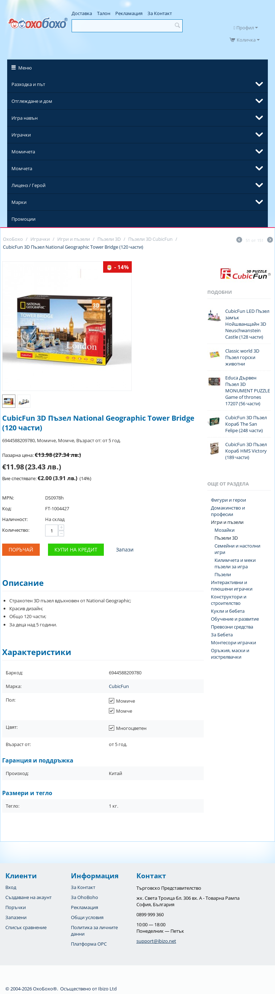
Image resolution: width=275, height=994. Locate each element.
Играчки (21, 135)
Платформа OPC (89, 944)
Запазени (15, 917)
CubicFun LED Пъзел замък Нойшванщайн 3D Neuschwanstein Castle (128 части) (247, 324)
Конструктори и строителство (228, 599)
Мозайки (224, 530)
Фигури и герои (228, 500)
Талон (103, 13)
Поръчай (21, 549)
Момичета (23, 151)
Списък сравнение (26, 927)
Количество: (15, 530)
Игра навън (24, 118)
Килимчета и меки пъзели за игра (235, 563)
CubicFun (119, 686)
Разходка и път (28, 84)
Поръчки (15, 907)
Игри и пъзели (227, 522)
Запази (125, 549)
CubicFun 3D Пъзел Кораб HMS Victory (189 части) (246, 450)
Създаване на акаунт (28, 897)
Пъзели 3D (226, 538)
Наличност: (15, 519)
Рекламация (129, 13)
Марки (18, 202)
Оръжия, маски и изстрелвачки (230, 653)
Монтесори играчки (233, 642)
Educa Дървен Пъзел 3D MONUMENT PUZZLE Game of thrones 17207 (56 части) (247, 390)
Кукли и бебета (228, 611)
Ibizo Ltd (107, 988)
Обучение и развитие (235, 619)
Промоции (23, 219)
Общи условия (87, 917)
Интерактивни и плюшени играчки (231, 585)
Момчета (21, 168)
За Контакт (160, 13)
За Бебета (222, 634)
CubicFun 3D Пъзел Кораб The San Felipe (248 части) (246, 424)
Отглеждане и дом (31, 101)
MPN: (8, 497)
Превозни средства (232, 626)
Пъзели (222, 574)
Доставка (82, 13)
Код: (6, 508)
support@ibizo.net (156, 941)
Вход (10, 887)
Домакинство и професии (228, 511)
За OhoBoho (84, 897)
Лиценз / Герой (28, 185)
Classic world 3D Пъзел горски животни (242, 357)
